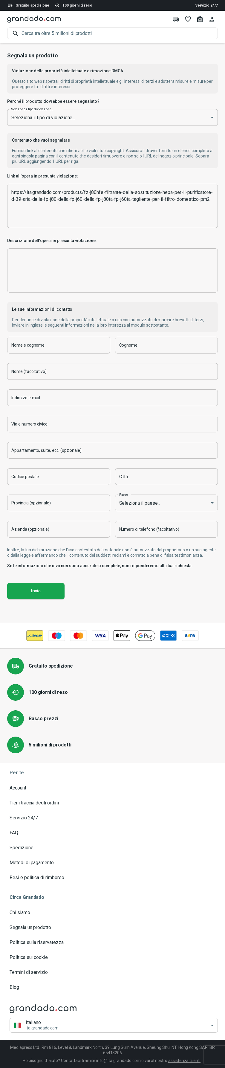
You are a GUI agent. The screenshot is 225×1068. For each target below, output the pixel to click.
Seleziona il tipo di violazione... (32, 109)
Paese (123, 494)
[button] (114, 1025)
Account (112, 788)
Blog (112, 987)
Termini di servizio (112, 972)
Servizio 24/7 (206, 5)
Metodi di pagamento (112, 862)
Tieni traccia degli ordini (112, 802)
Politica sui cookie (112, 957)
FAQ (112, 832)
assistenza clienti (184, 1060)
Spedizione (112, 847)
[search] (120, 33)
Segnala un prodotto (112, 927)
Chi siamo (112, 912)
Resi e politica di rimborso (112, 877)
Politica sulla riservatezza (112, 942)
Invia (36, 591)
